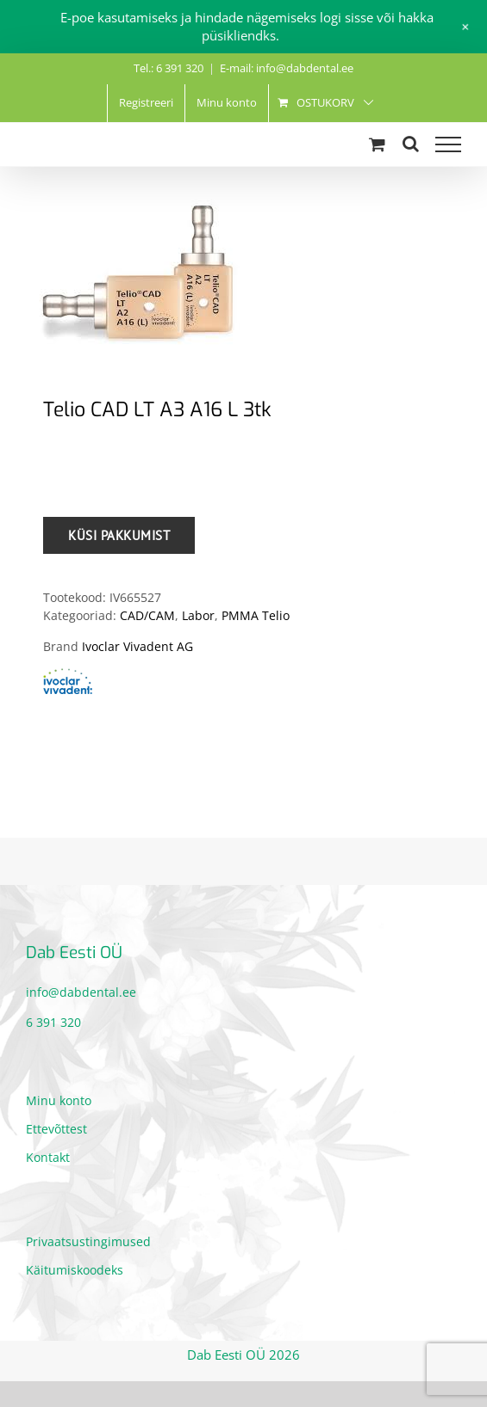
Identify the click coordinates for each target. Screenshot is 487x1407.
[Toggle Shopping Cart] (377, 144)
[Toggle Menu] (448, 144)
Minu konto (58, 1100)
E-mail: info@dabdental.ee (286, 68)
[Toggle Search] (411, 143)
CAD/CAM (147, 615)
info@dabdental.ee (81, 992)
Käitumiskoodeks (74, 1270)
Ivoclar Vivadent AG (137, 646)
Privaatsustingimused (88, 1241)
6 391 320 (53, 1022)
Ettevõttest (56, 1129)
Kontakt (48, 1157)
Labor (198, 615)
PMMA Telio (256, 615)
